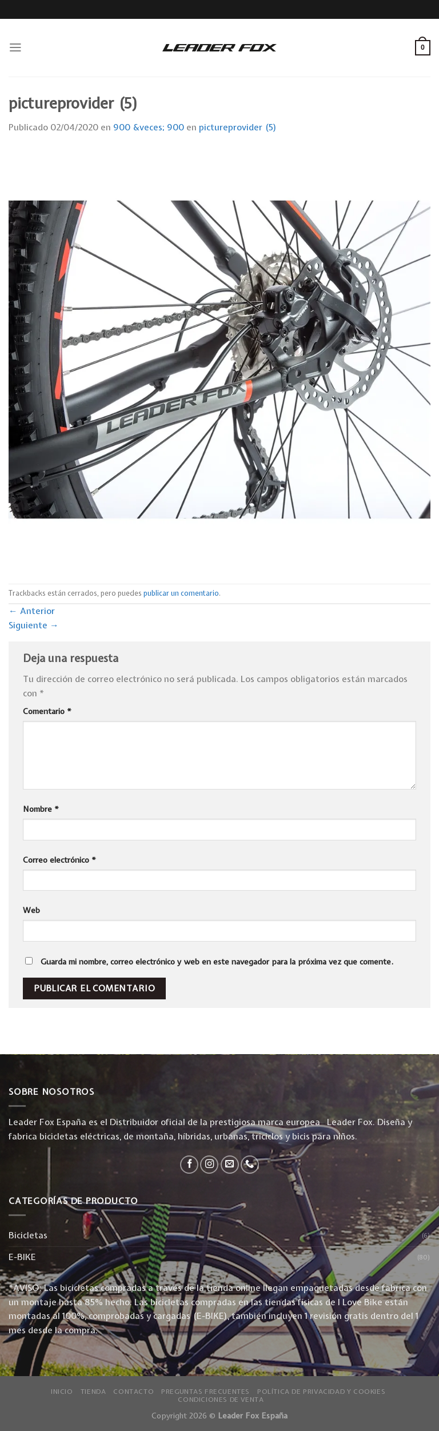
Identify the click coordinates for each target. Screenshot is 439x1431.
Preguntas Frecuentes (205, 1391)
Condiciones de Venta (221, 1399)
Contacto (133, 1391)
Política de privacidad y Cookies (321, 1391)
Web (31, 910)
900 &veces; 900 (148, 127)
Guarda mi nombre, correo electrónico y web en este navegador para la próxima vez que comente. (217, 961)
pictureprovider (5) (238, 127)
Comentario (47, 711)
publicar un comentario (181, 593)
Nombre (41, 809)
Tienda (93, 1391)
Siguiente (34, 625)
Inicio (62, 1391)
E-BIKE (22, 1257)
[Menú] (15, 47)
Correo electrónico (59, 860)
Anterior (32, 611)
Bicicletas (28, 1235)
